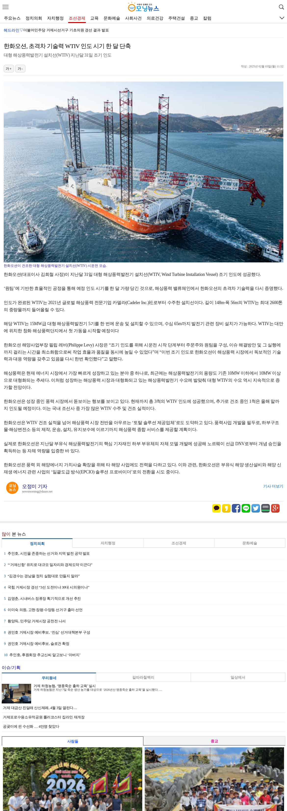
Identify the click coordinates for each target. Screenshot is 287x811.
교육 (94, 18)
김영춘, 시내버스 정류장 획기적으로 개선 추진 (42, 599)
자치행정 (55, 18)
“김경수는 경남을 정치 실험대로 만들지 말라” (41, 576)
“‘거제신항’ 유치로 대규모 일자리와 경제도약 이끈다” (48, 565)
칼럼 (207, 18)
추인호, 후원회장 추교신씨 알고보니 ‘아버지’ (42, 655)
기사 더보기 (273, 486)
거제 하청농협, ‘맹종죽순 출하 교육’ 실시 (65, 686)
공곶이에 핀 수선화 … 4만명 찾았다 (31, 726)
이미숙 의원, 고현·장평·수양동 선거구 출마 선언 (43, 610)
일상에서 (238, 677)
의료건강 (155, 18)
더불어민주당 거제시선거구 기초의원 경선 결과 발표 (66, 30)
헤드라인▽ (13, 30)
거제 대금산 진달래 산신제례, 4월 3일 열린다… (40, 708)
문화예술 (112, 18)
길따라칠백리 (143, 677)
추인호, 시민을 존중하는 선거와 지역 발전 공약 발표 (47, 553)
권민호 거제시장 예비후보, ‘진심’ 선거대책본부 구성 (47, 632)
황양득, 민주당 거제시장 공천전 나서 (35, 621)
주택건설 (176, 18)
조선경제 (77, 18)
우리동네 (49, 678)
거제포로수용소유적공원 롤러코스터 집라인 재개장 (44, 717)
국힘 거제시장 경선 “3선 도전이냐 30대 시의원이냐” (46, 587)
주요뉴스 (12, 18)
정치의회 (34, 18)
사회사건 (133, 18)
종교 (194, 18)
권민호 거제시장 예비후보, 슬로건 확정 (36, 644)
